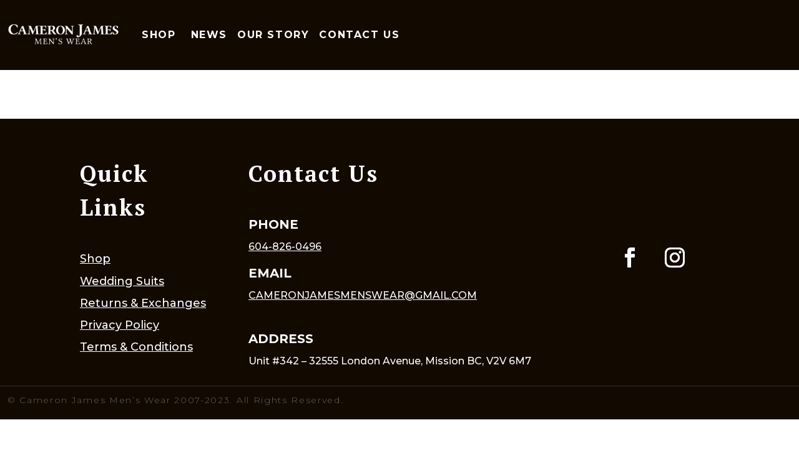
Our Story (273, 35)
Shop (158, 35)
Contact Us (359, 35)
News (209, 35)
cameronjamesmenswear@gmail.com (362, 295)
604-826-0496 (284, 246)
